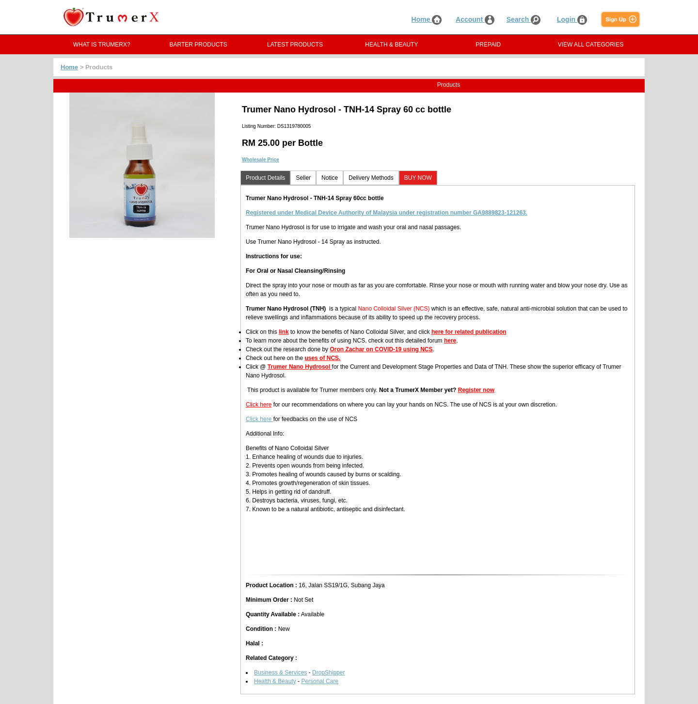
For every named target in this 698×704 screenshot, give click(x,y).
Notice (329, 177)
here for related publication (469, 332)
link (284, 332)
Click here (258, 404)
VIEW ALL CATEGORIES (590, 44)
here (450, 340)
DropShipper (328, 672)
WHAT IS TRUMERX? (101, 44)
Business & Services (280, 672)
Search (524, 19)
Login (572, 19)
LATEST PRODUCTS (295, 44)
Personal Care (319, 681)
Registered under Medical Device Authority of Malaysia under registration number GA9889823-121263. (386, 212)
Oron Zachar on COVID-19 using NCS (381, 349)
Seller (303, 177)
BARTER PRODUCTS (198, 44)
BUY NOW (418, 177)
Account (475, 19)
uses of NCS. (322, 358)
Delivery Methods (371, 177)
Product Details (265, 177)
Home (427, 19)
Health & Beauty (275, 681)
